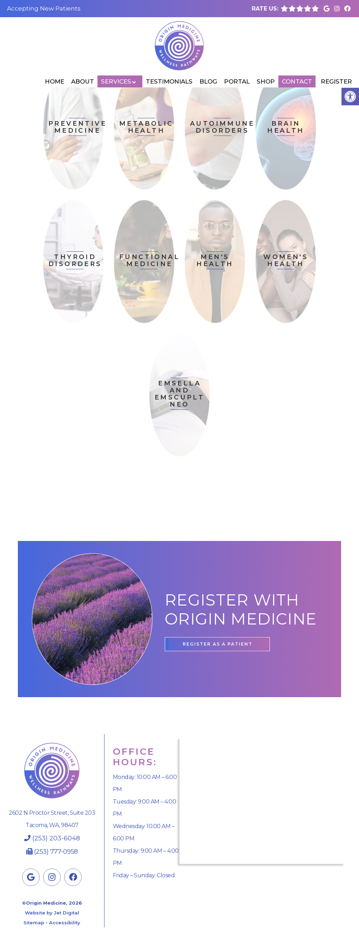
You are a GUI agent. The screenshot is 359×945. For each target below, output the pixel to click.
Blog (208, 81)
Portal (237, 81)
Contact (297, 81)
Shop (266, 81)
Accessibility (64, 922)
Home (54, 81)
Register (336, 81)
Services (116, 81)
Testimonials (169, 81)
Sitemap (33, 922)
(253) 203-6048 (56, 838)
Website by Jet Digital (52, 913)
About (82, 81)
